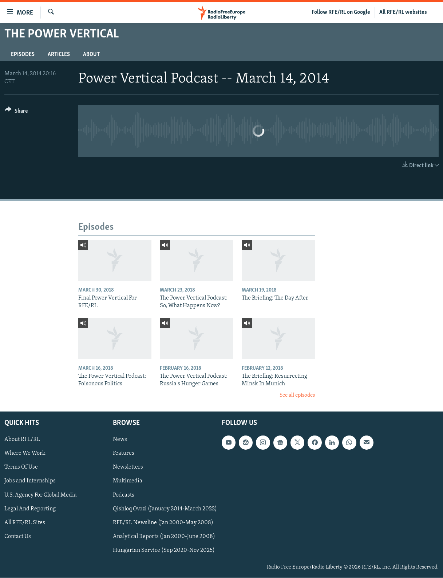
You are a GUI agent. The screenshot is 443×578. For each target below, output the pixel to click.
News (120, 440)
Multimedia (127, 481)
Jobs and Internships (30, 481)
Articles (59, 54)
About (91, 54)
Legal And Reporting (30, 509)
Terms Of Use (21, 467)
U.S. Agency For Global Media (40, 495)
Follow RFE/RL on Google (341, 12)
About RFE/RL (22, 440)
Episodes (23, 54)
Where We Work (25, 454)
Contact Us (17, 536)
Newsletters (128, 467)
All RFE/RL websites (403, 12)
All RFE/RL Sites (24, 523)
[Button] (16, 112)
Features (123, 454)
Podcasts (123, 495)
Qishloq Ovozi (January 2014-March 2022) (165, 509)
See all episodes (297, 395)
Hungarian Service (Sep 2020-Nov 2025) (164, 550)
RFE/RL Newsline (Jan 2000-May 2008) (163, 523)
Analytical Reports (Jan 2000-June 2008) (164, 536)
